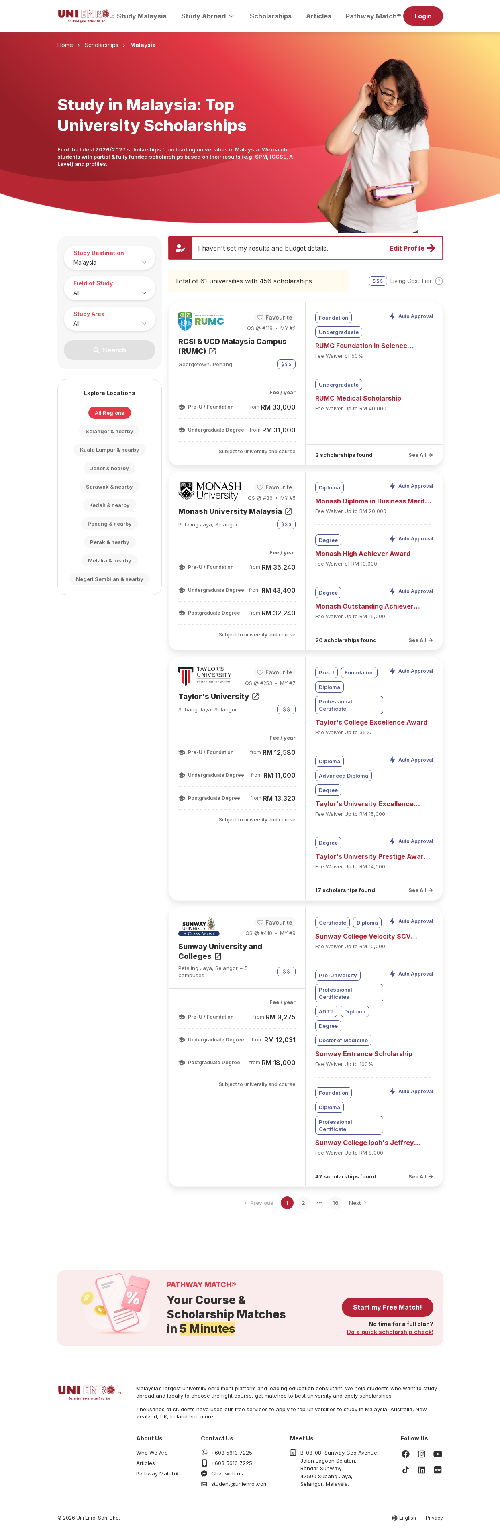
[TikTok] (405, 1470)
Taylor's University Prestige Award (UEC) (371, 856)
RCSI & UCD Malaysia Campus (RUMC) (232, 346)
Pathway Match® (373, 16)
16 (336, 1203)
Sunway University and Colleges (220, 951)
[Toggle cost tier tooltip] (439, 281)
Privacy (434, 1518)
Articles (318, 16)
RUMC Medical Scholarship (358, 398)
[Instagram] (422, 1454)
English (407, 1518)
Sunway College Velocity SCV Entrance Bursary (363, 936)
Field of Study (93, 283)
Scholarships (271, 16)
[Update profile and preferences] (305, 248)
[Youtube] (438, 1454)
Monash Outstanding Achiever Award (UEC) (364, 606)
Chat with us (227, 1473)
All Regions (109, 413)
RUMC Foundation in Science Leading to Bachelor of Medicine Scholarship (367, 346)
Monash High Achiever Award (362, 554)
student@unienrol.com (239, 1484)
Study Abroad (208, 16)
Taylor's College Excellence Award (371, 722)
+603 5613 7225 (231, 1452)
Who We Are (152, 1452)
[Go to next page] (357, 1202)
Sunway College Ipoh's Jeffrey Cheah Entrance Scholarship (364, 1143)
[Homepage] (86, 16)
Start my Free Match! (387, 1307)
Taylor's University (219, 696)
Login (423, 16)
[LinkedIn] (422, 1470)
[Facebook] (405, 1454)
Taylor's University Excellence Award (364, 804)
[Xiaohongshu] (438, 1470)
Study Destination (98, 252)
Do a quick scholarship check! (390, 1331)
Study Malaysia (142, 16)
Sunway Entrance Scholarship (363, 1054)
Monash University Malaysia (235, 511)
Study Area (89, 313)
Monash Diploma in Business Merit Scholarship (370, 501)
